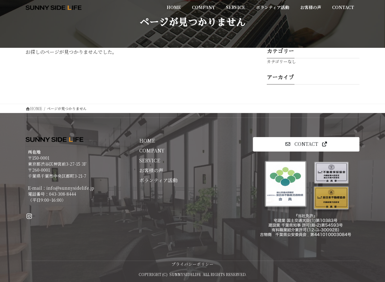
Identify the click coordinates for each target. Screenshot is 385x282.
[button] (306, 144)
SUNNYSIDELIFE (185, 274)
